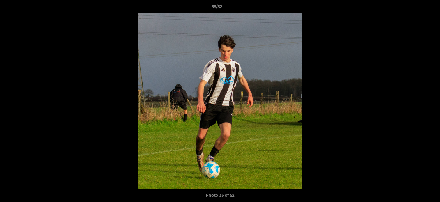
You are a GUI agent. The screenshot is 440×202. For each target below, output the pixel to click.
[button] (416, 8)
